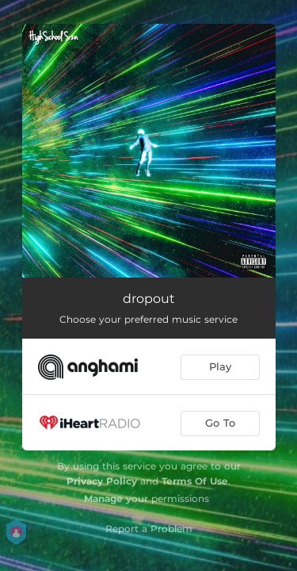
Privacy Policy (102, 481)
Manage (103, 498)
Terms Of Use (195, 481)
